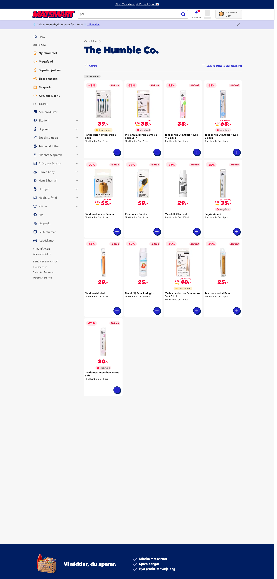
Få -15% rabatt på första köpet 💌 (137, 4)
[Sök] (128, 14)
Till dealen (93, 24)
